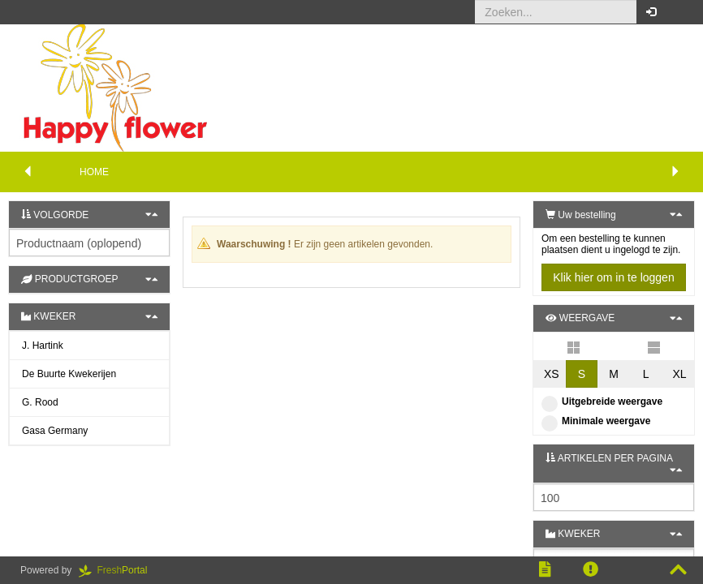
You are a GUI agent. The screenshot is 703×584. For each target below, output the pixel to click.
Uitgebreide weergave (601, 401)
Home (94, 172)
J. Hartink (42, 345)
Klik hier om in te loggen (613, 277)
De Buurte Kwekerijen (69, 374)
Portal (118, 570)
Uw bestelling (581, 215)
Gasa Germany (55, 430)
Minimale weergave (595, 421)
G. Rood (40, 402)
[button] (678, 12)
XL (679, 373)
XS (551, 373)
